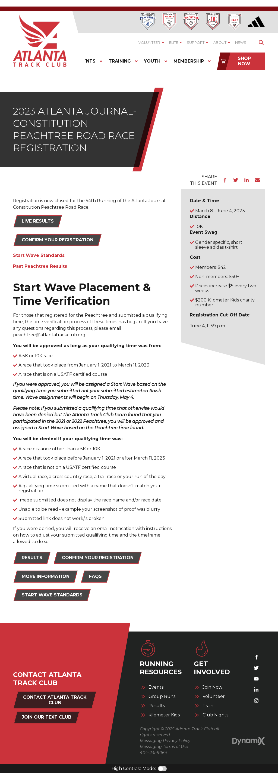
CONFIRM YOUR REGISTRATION (98, 557)
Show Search (261, 43)
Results (157, 705)
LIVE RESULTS (38, 221)
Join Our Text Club (46, 717)
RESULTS (32, 557)
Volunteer (214, 696)
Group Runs (162, 696)
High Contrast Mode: (134, 768)
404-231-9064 (153, 752)
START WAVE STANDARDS (52, 595)
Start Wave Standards (39, 255)
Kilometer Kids (164, 715)
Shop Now (244, 61)
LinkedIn (246, 180)
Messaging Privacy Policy (165, 740)
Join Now (212, 687)
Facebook (224, 180)
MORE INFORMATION (46, 576)
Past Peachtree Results (40, 266)
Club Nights (215, 715)
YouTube (256, 678)
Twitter (235, 180)
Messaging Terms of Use (164, 746)
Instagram (256, 700)
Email (257, 180)
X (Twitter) (256, 668)
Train (208, 705)
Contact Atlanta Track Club (55, 700)
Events (156, 687)
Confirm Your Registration (57, 239)
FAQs (95, 576)
